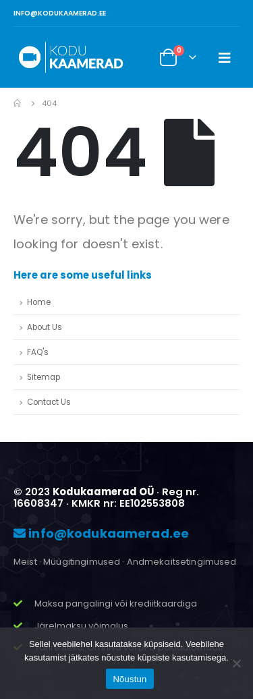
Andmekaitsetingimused (182, 561)
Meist (25, 561)
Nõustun (129, 679)
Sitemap (43, 377)
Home (39, 302)
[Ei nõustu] (236, 663)
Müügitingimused (81, 561)
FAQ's (38, 352)
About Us (44, 327)
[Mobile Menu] (225, 57)
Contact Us (49, 402)
